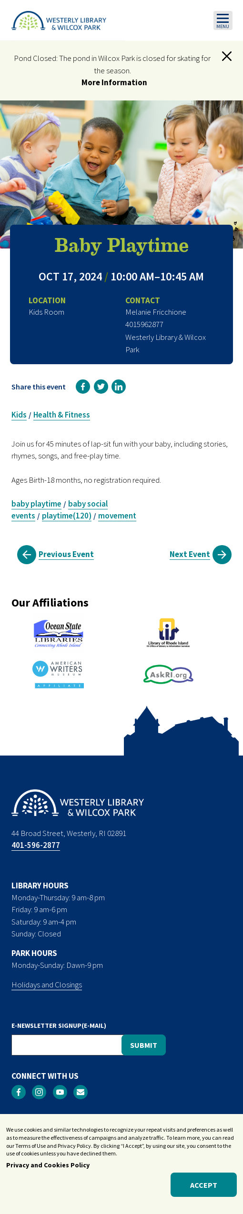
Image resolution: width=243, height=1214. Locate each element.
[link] (83, 386)
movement (117, 515)
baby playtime (36, 503)
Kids (19, 414)
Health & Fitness (61, 414)
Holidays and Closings (46, 984)
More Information (114, 82)
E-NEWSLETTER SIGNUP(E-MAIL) (58, 1025)
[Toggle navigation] (223, 20)
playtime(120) (66, 515)
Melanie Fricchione (155, 312)
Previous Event (66, 554)
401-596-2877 (35, 845)
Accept (203, 1190)
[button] (227, 56)
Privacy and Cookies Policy (48, 1170)
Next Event (190, 554)
